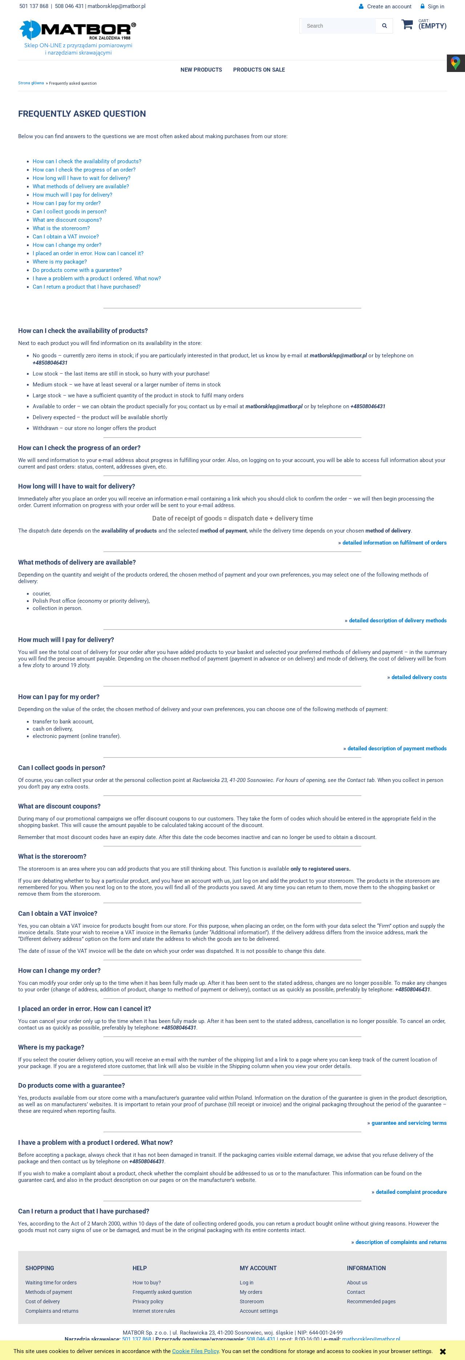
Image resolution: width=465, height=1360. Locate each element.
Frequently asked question (162, 1292)
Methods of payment (48, 1292)
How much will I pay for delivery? (72, 195)
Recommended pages (371, 1301)
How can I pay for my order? (67, 203)
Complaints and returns (51, 1311)
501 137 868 (33, 6)
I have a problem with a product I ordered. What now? (97, 278)
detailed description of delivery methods (398, 620)
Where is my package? (60, 261)
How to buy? (147, 1282)
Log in (247, 1282)
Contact (356, 1292)
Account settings (259, 1311)
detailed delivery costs (419, 677)
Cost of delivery (42, 1301)
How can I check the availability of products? (87, 161)
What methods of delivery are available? (81, 186)
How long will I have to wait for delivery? (81, 178)
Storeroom (252, 1301)
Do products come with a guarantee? (77, 270)
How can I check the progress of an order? (84, 170)
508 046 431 (69, 6)
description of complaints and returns (401, 1242)
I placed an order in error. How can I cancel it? (88, 253)
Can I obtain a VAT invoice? (66, 236)
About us (357, 1282)
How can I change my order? (67, 245)
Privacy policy (148, 1301)
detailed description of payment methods (397, 748)
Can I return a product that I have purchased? (87, 287)
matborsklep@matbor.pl (117, 6)
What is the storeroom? (61, 228)
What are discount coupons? (67, 220)
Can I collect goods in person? (69, 211)
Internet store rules (154, 1311)
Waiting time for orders (51, 1282)
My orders (251, 1292)
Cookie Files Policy (195, 1351)
